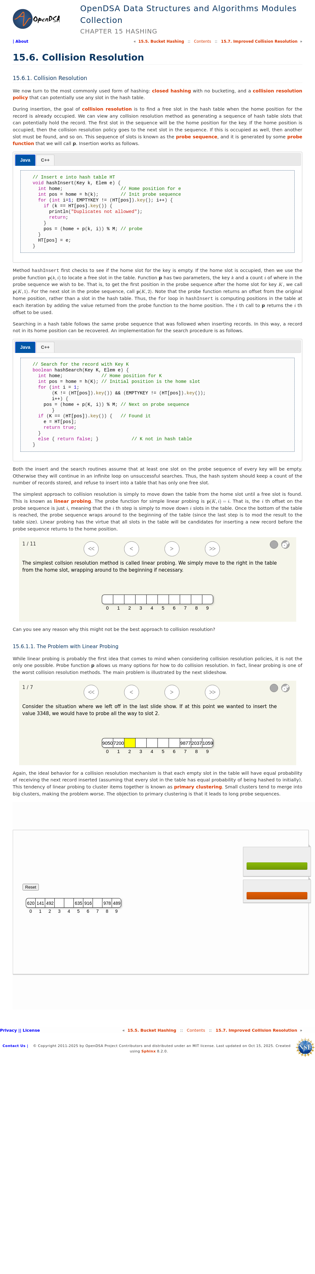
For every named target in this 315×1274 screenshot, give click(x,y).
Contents (202, 41)
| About (20, 41)
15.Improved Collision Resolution (259, 41)
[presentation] (54, 277)
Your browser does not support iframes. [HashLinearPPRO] (164, 905)
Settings (285, 544)
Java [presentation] (25, 160)
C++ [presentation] (45, 160)
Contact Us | (15, 1046)
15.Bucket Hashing (161, 41)
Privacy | (10, 1030)
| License (30, 1030)
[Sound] (274, 544)
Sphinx (148, 1051)
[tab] (25, 160)
